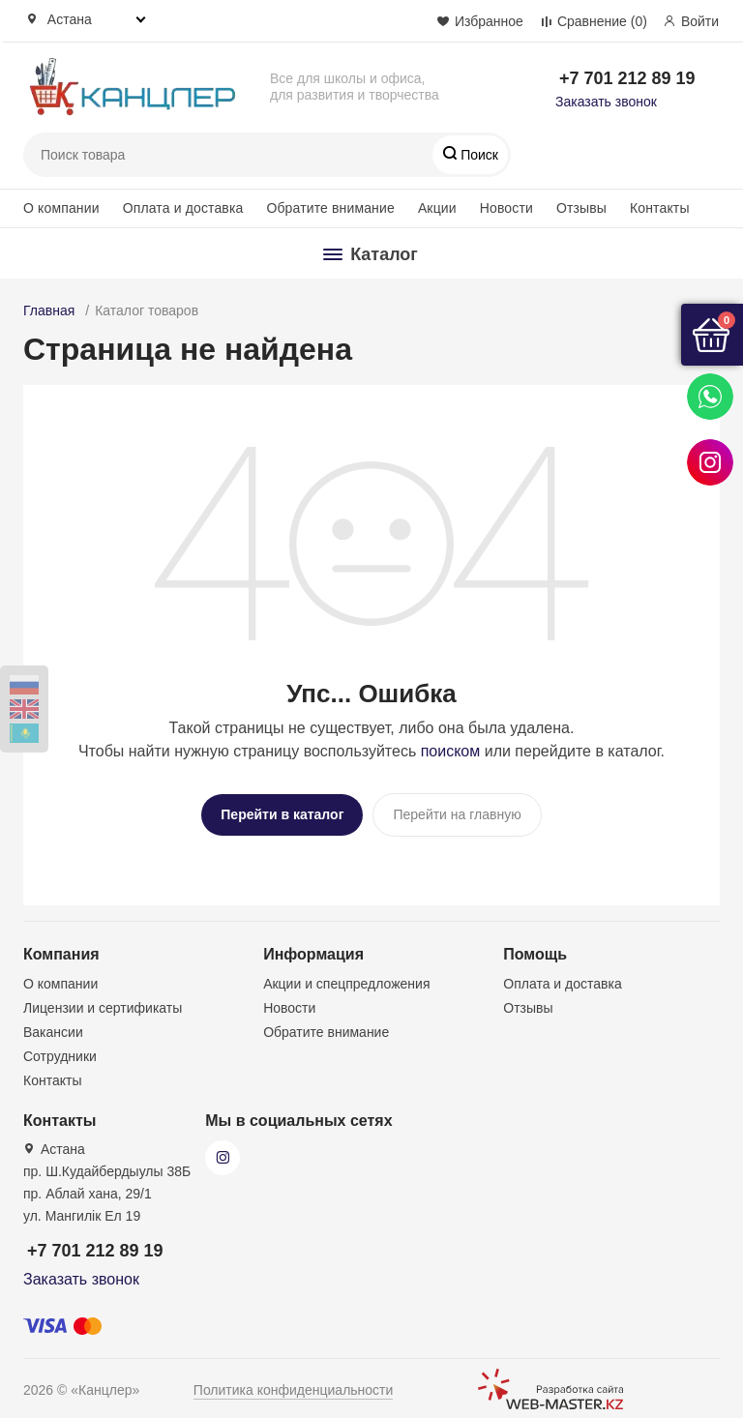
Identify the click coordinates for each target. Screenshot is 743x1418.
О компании (61, 208)
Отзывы (581, 208)
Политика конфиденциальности (293, 1382)
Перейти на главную (456, 814)
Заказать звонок (606, 101)
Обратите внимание (330, 208)
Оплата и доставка (183, 208)
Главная (48, 310)
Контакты (660, 208)
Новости (506, 208)
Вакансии (53, 1024)
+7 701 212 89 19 (627, 78)
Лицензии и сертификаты (102, 1000)
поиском (451, 751)
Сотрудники (60, 1048)
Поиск (477, 154)
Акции (437, 208)
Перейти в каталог (282, 814)
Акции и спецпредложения (346, 976)
